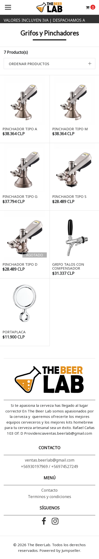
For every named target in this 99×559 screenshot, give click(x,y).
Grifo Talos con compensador (68, 266)
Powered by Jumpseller (59, 550)
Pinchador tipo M (70, 128)
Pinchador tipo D (19, 264)
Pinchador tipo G (19, 196)
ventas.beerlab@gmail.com (49, 460)
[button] (49, 63)
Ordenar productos (29, 63)
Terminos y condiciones (49, 496)
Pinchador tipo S (69, 196)
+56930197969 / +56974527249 (49, 466)
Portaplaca (14, 331)
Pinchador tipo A (19, 128)
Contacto (49, 490)
